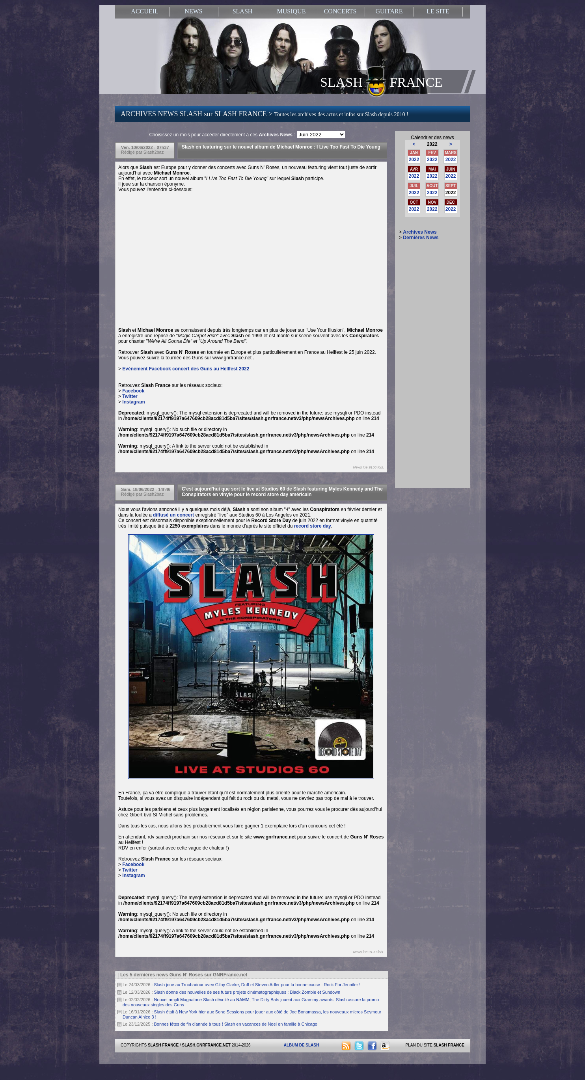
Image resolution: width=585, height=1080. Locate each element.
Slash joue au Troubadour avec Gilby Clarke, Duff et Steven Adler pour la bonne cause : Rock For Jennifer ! (257, 984)
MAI (432, 169)
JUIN (450, 169)
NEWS (193, 11)
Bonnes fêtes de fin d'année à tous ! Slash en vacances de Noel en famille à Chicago (235, 1024)
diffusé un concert (173, 515)
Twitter (129, 396)
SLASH (243, 11)
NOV (432, 202)
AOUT (432, 186)
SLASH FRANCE (381, 81)
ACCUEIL (144, 11)
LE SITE (438, 11)
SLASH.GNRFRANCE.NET (206, 1045)
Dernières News (420, 237)
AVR (414, 169)
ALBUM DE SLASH (301, 1045)
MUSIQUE (291, 11)
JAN (414, 153)
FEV (432, 153)
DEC (451, 202)
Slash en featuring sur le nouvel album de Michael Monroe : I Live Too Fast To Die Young (281, 147)
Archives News (419, 232)
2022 (414, 159)
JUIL (414, 186)
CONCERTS (340, 11)
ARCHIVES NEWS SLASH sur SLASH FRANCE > (264, 114)
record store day (312, 526)
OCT (414, 202)
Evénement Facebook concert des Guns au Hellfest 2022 (185, 369)
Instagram (133, 402)
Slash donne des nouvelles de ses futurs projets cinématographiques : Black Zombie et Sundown (247, 992)
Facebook (133, 391)
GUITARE (389, 11)
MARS (450, 153)
